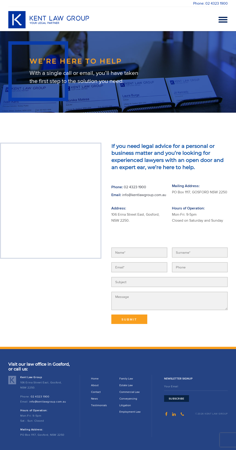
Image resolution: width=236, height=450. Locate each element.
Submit (129, 319)
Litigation (125, 405)
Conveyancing (128, 398)
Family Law (126, 378)
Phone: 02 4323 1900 (210, 3)
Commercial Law (129, 391)
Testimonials (99, 405)
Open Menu (222, 20)
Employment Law (130, 411)
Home (95, 378)
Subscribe (176, 398)
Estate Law (126, 385)
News (94, 398)
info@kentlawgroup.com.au (144, 195)
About (95, 385)
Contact (96, 391)
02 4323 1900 (135, 187)
